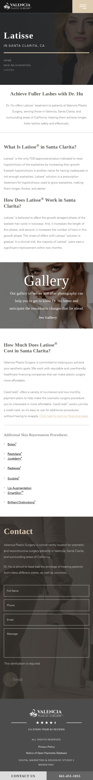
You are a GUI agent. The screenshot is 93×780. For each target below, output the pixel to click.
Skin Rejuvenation (17, 65)
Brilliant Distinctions (21, 502)
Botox (12, 444)
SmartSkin (15, 493)
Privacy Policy (46, 746)
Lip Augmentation (19, 488)
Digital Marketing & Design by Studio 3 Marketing (46, 762)
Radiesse (14, 468)
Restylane (15, 454)
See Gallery (48, 317)
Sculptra (13, 478)
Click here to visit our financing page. (63, 416)
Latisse (9, 70)
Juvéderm (15, 458)
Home (8, 60)
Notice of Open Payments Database (46, 753)
